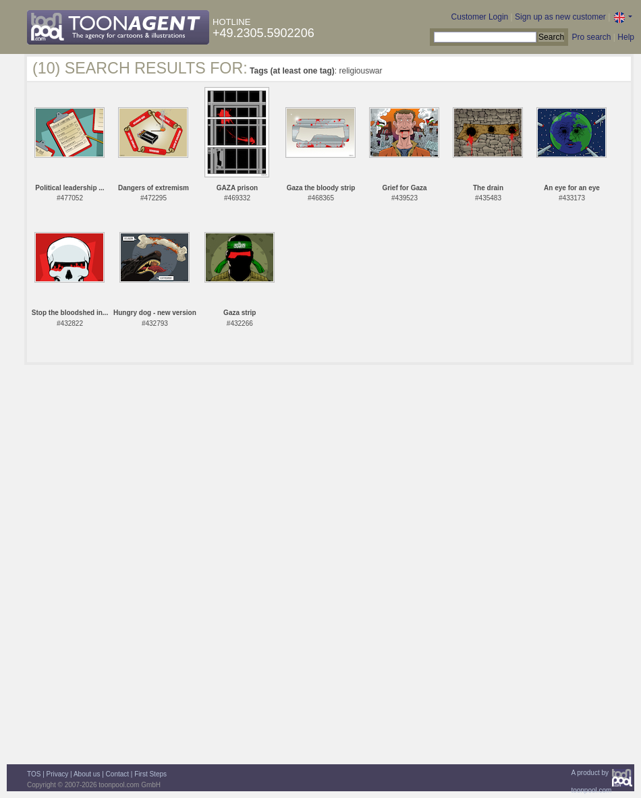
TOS (33, 774)
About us (87, 774)
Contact (117, 774)
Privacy (58, 774)
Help (625, 37)
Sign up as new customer (560, 17)
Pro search (591, 37)
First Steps (150, 774)
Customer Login (480, 17)
